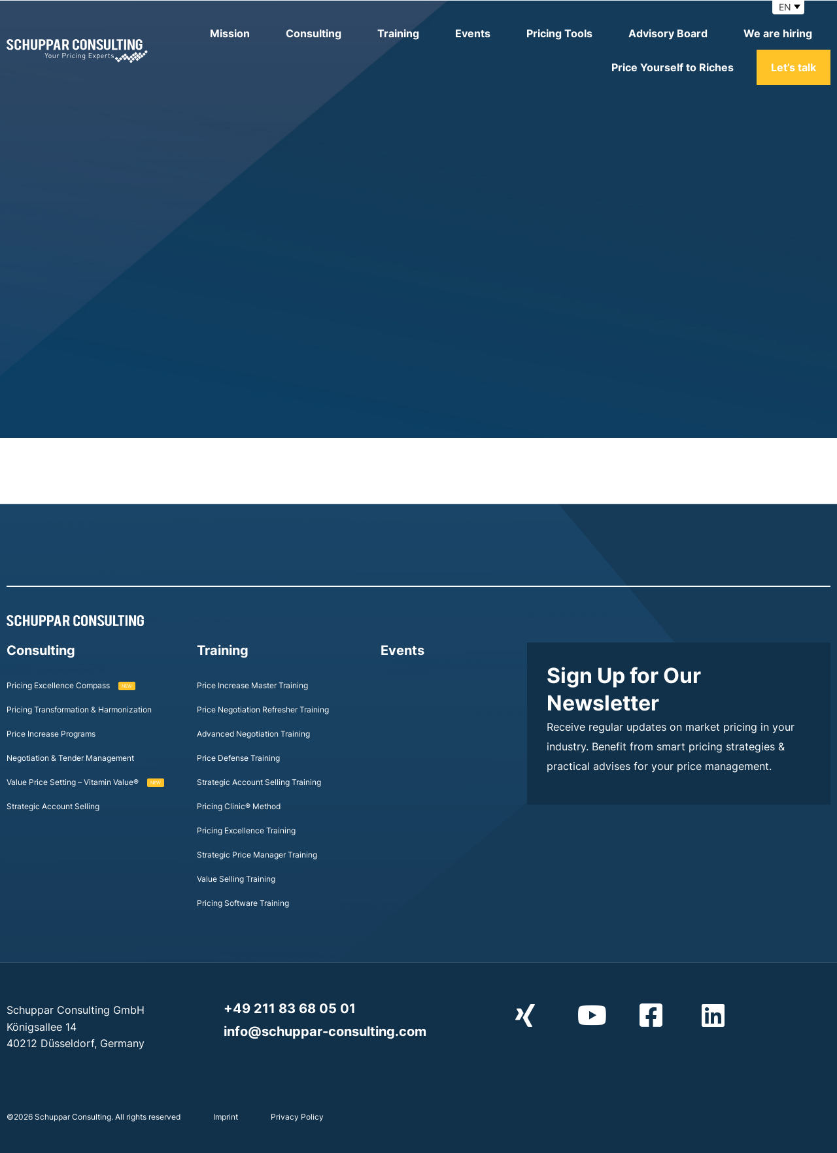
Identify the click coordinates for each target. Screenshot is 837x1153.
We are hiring (777, 33)
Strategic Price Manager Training (257, 855)
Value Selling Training (236, 879)
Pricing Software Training (243, 903)
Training (398, 33)
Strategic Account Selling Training (259, 782)
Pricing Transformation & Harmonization (79, 709)
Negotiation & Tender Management (70, 758)
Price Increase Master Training (252, 685)
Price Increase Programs (51, 734)
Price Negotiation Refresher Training (263, 709)
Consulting (313, 33)
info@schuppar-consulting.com (325, 1031)
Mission (230, 33)
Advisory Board (668, 33)
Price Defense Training (238, 758)
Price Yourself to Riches (672, 67)
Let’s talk (793, 67)
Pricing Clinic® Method (239, 806)
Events (472, 33)
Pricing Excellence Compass (71, 685)
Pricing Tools (559, 33)
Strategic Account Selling (53, 806)
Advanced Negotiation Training (253, 734)
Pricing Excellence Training (246, 830)
